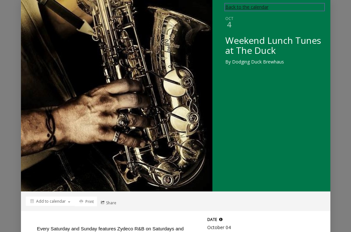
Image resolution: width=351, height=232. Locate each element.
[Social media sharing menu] (108, 203)
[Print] (86, 201)
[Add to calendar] (50, 201)
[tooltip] (220, 219)
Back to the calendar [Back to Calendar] (246, 7)
